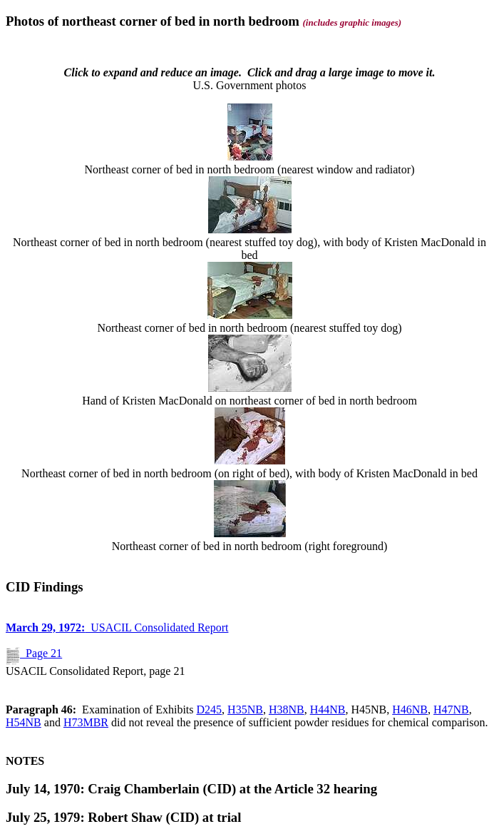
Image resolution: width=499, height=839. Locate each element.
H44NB (328, 709)
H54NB (23, 722)
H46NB (410, 709)
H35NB (245, 709)
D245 (209, 709)
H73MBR (85, 722)
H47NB (451, 709)
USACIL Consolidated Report (117, 627)
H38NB (286, 709)
